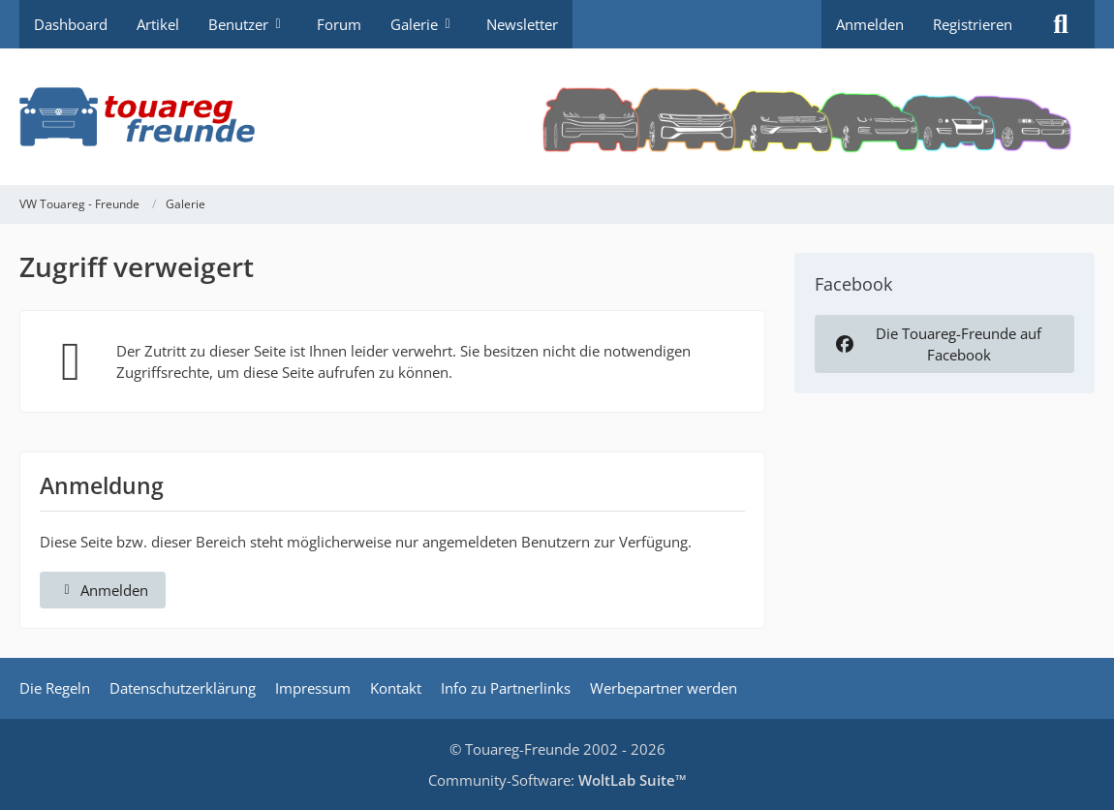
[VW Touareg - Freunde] (557, 117)
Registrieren (972, 24)
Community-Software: (557, 780)
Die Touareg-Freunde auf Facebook (936, 344)
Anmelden (870, 24)
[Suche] (1061, 24)
